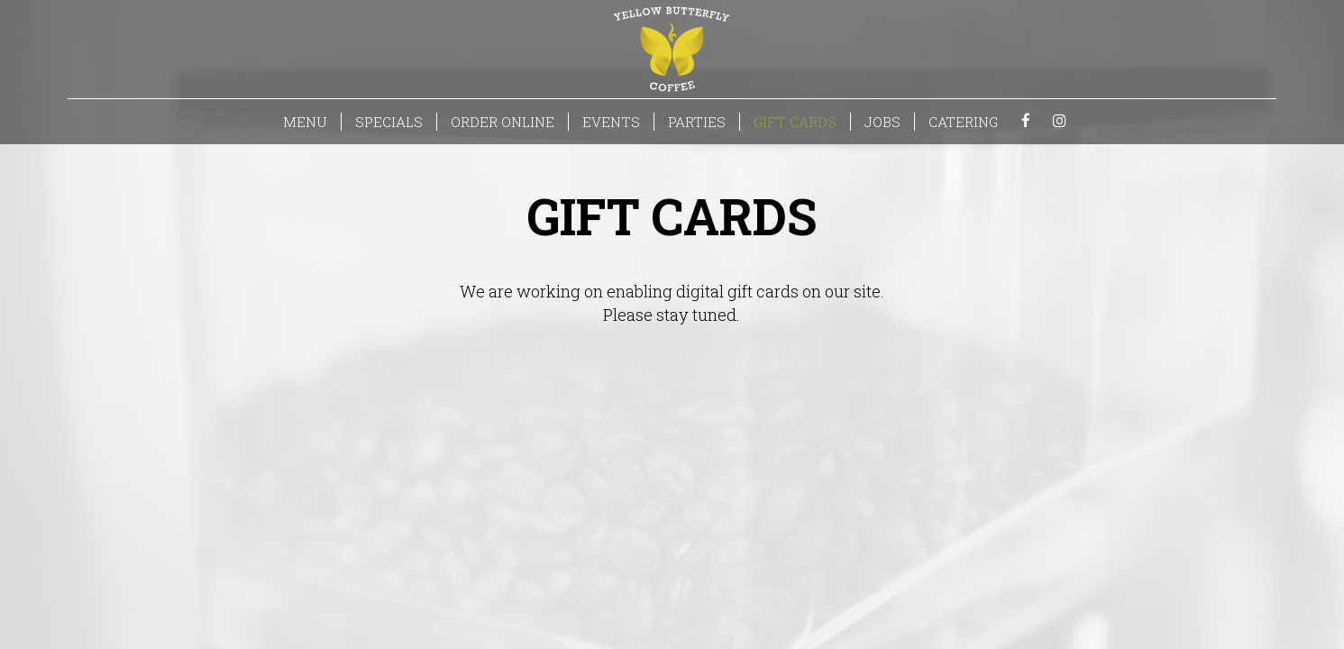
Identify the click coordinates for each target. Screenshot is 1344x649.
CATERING (963, 122)
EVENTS (611, 122)
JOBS (882, 122)
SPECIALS (389, 122)
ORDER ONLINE (502, 122)
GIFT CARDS (795, 122)
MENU (305, 122)
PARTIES (697, 122)
